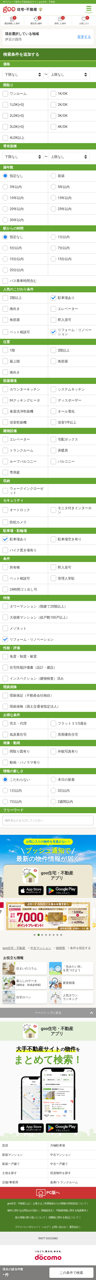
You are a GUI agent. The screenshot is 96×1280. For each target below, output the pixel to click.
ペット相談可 (20, 332)
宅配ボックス (68, 439)
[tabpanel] (48, 916)
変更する (84, 37)
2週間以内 (65, 802)
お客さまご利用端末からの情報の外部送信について (59, 1203)
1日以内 (16, 791)
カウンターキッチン (25, 389)
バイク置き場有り (23, 550)
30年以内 (17, 220)
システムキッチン (71, 389)
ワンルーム (18, 94)
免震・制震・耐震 (23, 656)
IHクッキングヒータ (25, 400)
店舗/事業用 (10, 1182)
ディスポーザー (69, 400)
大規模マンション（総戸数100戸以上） (39, 617)
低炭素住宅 (18, 734)
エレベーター (68, 309)
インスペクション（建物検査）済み (37, 678)
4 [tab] (46, 935)
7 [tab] (58, 935)
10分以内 (17, 259)
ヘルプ (45, 1227)
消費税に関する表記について (63, 1217)
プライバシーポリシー (26, 1227)
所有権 (15, 567)
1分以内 (64, 237)
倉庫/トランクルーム (64, 1182)
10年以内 (17, 198)
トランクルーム (21, 450)
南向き (15, 309)
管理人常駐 (66, 578)
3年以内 (16, 187)
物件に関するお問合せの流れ (22, 1210)
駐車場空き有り (69, 539)
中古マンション (60, 1154)
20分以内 (17, 270)
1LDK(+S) (17, 105)
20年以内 (17, 209)
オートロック (20, 510)
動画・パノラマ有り (25, 762)
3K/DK (63, 116)
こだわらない (20, 780)
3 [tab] (42, 935)
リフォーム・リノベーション (75, 332)
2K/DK (63, 105)
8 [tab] (61, 935)
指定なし (16, 176)
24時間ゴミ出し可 (23, 589)
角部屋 (15, 320)
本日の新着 (66, 780)
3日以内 (64, 791)
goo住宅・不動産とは (18, 1203)
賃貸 (5, 1145)
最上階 (15, 361)
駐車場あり (66, 298)
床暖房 (63, 450)
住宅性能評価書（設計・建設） (33, 667)
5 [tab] (50, 935)
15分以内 (65, 259)
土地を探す (9, 1173)
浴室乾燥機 (18, 422)
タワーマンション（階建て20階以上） (39, 606)
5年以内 (64, 187)
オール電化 (66, 411)
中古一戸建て (59, 1164)
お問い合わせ (59, 1227)
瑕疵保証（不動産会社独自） (32, 695)
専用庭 (15, 472)
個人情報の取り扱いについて (30, 1217)
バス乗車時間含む (23, 281)
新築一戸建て (11, 1164)
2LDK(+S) (17, 116)
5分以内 (16, 248)
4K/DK (63, 127)
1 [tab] (35, 935)
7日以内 (16, 802)
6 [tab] (54, 935)
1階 (12, 350)
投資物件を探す (60, 1173)
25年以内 (65, 209)
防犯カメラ (18, 522)
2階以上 (16, 298)
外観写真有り (68, 751)
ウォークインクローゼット (26, 491)
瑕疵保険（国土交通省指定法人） (35, 706)
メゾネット (18, 628)
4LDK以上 (17, 138)
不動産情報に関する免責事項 (71, 1210)
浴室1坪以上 (67, 422)
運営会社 (73, 1227)
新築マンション (12, 1154)
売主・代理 (18, 723)
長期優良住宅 (68, 734)
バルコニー (66, 461)
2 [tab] (39, 935)
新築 (61, 176)
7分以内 (64, 248)
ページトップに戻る (48, 1012)
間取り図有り (20, 751)
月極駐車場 (57, 1145)
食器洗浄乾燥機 (21, 411)
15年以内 (65, 198)
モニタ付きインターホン (75, 510)
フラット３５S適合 (72, 723)
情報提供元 (47, 1210)
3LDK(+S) (17, 127)
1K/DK (63, 94)
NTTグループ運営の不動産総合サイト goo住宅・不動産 (29, 2)
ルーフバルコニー (23, 461)
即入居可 (64, 320)
